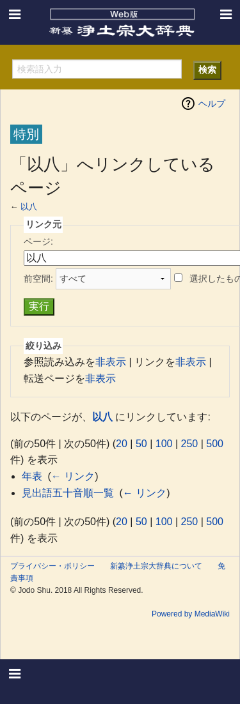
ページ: (38, 241)
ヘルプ (211, 103)
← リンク (73, 476)
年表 (32, 476)
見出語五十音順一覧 (68, 492)
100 (164, 443)
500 (214, 443)
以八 (28, 206)
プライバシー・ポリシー (52, 566)
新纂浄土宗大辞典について (156, 566)
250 (189, 443)
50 (141, 443)
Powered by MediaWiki (191, 613)
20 (121, 443)
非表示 (110, 361)
